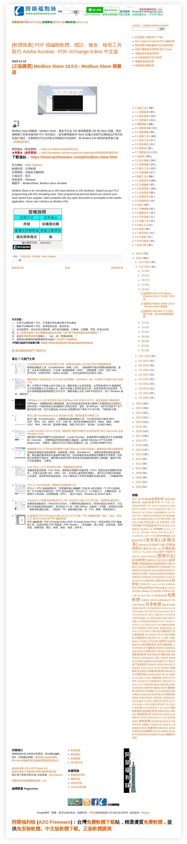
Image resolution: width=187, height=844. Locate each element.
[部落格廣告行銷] (162, 563)
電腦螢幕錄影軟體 (144, 61)
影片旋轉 (149, 635)
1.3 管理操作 (142, 120)
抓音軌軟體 (153, 641)
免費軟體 (153, 822)
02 (143, 345)
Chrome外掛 (139, 505)
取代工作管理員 (167, 615)
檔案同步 (151, 651)
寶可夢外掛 (146, 631)
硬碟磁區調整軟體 (144, 65)
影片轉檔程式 (139, 638)
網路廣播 (148, 684)
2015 (139, 445)
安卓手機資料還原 (148, 625)
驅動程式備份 (158, 734)
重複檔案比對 (144, 714)
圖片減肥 (168, 618)
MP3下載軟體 (143, 515)
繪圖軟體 (148, 688)
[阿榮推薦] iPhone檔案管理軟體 (156, 570)
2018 (139, 431)
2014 (139, 450)
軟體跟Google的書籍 (46, 757)
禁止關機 (139, 678)
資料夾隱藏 (150, 704)
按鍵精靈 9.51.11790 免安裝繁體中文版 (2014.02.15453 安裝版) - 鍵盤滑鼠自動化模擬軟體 (75, 449)
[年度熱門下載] (157, 545)
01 (143, 350)
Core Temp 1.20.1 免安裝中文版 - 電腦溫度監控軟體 (54, 467)
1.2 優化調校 (142, 116)
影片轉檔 (170, 634)
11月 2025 (144, 266)
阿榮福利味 (21, 141)
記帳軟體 (157, 698)
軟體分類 (59, 22)
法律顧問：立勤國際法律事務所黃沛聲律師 (150, 25)
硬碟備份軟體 (156, 671)
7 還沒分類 (25, 256)
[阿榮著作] (145, 584)
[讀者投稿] (162, 560)
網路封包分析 (138, 684)
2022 (139, 413)
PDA (158, 519)
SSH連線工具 (145, 529)
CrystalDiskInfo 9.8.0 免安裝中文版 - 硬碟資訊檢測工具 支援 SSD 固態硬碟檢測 (69, 364)
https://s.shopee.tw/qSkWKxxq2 (59, 149)
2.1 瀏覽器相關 (143, 128)
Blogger (146, 812)
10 (143, 332)
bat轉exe (170, 584)
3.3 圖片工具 (142, 168)
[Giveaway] (163, 535)
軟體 (35, 828)
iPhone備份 (160, 588)
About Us (82, 22)
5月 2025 (144, 379)
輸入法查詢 (165, 708)
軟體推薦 (75, 750)
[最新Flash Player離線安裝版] (145, 552)
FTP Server (151, 506)
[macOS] (137, 540)
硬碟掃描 (168, 671)
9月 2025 (144, 361)
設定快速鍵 (137, 701)
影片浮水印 (159, 635)
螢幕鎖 (135, 698)
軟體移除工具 (141, 707)
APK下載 (136, 499)
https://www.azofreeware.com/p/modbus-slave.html (74, 157)
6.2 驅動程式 (142, 213)
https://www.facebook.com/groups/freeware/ (67, 343)
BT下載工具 (168, 502)
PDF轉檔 (137, 525)
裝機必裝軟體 (145, 698)
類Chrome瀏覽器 (144, 731)
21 (143, 271)
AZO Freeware (55, 822)
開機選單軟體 (169, 714)
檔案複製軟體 (153, 654)
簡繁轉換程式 (155, 681)
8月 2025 (144, 365)
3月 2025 (144, 388)
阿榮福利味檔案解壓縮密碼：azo (29, 780)
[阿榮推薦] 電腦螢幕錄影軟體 (157, 580)
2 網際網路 (141, 124)
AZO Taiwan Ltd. (39, 768)
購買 (107, 828)
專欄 (154, 631)
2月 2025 (144, 393)
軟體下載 (68, 828)
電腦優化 (145, 724)
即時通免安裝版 (165, 608)
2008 (139, 477)
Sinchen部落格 (79, 787)
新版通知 (75, 754)
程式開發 (147, 678)
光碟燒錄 (166, 591)
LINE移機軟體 (159, 512)
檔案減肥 (170, 651)
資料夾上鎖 (167, 701)
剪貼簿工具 (144, 608)
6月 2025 (144, 374)
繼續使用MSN (160, 688)
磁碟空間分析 (162, 674)
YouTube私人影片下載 (143, 536)
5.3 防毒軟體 (142, 201)
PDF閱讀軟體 (149, 525)
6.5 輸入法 (141, 225)
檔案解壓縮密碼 (29, 336)
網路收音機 (158, 684)
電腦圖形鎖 (167, 724)
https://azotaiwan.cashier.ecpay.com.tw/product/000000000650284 (79, 152)
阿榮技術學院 (78, 775)
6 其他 (138, 205)
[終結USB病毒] (148, 556)
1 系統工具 (141, 108)
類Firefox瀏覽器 (160, 731)
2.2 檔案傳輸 (142, 132)
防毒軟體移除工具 (155, 718)
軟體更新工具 (162, 704)
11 (143, 327)
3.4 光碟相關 (142, 172)
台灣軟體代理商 (32, 771)
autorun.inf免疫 (158, 584)
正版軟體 (92, 828)
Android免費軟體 (153, 498)
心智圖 (164, 638)
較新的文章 (18, 268)
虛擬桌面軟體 (147, 694)
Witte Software (33, 164)
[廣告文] (147, 548)
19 (143, 280)
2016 (139, 440)
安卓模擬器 (140, 628)
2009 (139, 473)
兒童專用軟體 (138, 605)
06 (143, 336)
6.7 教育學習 (142, 233)
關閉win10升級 (139, 717)
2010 (139, 468)
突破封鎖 (157, 678)
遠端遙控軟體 (149, 711)
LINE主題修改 (147, 512)
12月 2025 (144, 262)
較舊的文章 (117, 268)
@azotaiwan (55, 775)
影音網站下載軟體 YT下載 (149, 37)
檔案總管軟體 (139, 654)
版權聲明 (41, 760)
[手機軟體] (168, 548)
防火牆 (167, 717)
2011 (139, 463)
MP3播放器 (155, 515)
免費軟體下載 (101, 822)
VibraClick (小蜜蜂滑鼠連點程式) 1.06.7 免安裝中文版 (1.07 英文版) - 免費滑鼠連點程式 (73, 500)
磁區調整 (151, 674)
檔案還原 (165, 654)
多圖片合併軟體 (166, 621)
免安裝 (24, 828)
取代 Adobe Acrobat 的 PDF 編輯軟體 (155, 41)
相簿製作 (165, 668)
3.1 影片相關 (142, 160)
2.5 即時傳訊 (142, 144)
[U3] (173, 536)
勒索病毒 (154, 608)
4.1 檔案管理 (142, 180)
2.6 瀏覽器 (141, 148)
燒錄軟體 (152, 664)
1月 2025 (144, 398)
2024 (139, 403)
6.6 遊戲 (139, 229)
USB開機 (158, 529)
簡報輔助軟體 (143, 681)
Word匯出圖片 (166, 532)
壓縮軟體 (154, 621)
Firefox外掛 (163, 506)
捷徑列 (162, 641)
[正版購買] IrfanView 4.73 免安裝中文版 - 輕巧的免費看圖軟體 (157, 314)
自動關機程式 (150, 691)
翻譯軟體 (139, 691)
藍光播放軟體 (164, 691)
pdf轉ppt (145, 591)
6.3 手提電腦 (142, 217)
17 (143, 284)
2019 (139, 426)
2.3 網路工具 (142, 136)
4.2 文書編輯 (142, 184)
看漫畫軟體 (143, 671)
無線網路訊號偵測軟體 (153, 661)
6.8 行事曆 (141, 237)
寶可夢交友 (77, 762)
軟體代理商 (18, 771)
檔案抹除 (161, 651)
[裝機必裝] (152, 560)
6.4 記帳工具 (142, 221)
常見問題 (36, 22)
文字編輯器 (149, 648)
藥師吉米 (75, 779)
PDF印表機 (137, 522)
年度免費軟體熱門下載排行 (29, 350)
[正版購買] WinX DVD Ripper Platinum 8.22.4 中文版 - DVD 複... (158, 296)
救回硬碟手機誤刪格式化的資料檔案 (154, 45)
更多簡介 (52, 760)
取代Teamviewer (162, 611)
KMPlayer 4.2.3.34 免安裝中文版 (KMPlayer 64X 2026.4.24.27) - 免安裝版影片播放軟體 (73, 400)
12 (143, 322)
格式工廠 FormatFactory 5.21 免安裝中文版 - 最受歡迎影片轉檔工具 (63, 415)
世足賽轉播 (155, 591)
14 (143, 289)
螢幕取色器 (159, 694)
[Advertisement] (67, 30)
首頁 (67, 268)
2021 (139, 417)
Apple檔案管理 (151, 502)
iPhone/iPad (145, 587)
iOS (134, 587)
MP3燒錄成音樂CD (146, 519)
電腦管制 (152, 728)
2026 (139, 253)
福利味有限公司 (20, 768)
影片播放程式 (164, 631)
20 (143, 275)
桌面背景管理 (138, 651)
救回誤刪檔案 (164, 644)
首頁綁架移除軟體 (143, 734)
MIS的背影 (76, 783)
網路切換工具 (169, 681)
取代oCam (143, 615)
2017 (139, 436)
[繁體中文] (166, 556)
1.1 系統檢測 (142, 112)
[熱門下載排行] (167, 552)
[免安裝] (152, 540)
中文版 (52, 828)
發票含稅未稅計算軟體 (151, 668)
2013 (139, 454)
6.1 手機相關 (142, 209)
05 (143, 341)
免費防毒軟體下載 (166, 600)
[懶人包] (157, 548)
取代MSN (149, 611)
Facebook (17, 760)
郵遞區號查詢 (164, 711)
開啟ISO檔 (157, 714)
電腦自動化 (163, 728)
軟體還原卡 (153, 707)
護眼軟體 (157, 701)
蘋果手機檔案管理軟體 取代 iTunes (153, 49)
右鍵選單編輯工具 (140, 618)
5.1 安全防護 (142, 192)
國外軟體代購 (49, 771)
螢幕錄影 (170, 694)
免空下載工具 (147, 595)
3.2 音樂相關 (142, 164)
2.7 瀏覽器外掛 (143, 152)
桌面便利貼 (170, 648)
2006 (139, 487)
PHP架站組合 (163, 525)
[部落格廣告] (146, 563)
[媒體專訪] (143, 545)
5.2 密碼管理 (142, 196)
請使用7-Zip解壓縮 (67, 339)
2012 (139, 459)
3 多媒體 (140, 156)
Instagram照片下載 (161, 509)
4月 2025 (144, 384)
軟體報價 (75, 758)
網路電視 (139, 688)
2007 (139, 482)
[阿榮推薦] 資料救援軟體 (153, 577)
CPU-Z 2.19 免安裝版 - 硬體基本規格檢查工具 (51, 485)
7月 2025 (144, 370)
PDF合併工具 (151, 522)
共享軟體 (36, 256)
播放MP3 (136, 644)
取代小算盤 (154, 615)
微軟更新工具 (154, 638)
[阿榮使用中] (153, 567)
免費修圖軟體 (160, 595)
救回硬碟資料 (149, 644)
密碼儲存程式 (166, 628)
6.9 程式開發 (142, 241)
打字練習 (143, 641)
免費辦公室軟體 (149, 600)
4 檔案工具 (141, 176)
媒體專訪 (29, 760)
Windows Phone (149, 532)
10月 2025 (144, 356)
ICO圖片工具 (145, 509)
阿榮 (91, 812)
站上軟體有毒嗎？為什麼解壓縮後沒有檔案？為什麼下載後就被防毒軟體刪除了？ (59, 332)
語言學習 (147, 701)
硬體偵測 (141, 674)
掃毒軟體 (171, 641)
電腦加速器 (156, 724)
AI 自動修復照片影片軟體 (148, 57)
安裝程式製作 (152, 628)
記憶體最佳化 (168, 698)
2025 (139, 258)
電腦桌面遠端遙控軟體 (147, 53)
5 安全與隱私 (142, 188)
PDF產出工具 (167, 522)
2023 (139, 408)
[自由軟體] (139, 559)
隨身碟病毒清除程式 (160, 721)
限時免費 (144, 721)
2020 (139, 422)
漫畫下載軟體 (161, 658)
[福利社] (136, 556)
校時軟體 (160, 648)
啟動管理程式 (156, 618)
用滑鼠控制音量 (164, 664)
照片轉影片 (170, 661)
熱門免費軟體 (139, 664)
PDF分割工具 (168, 519)
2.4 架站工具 (142, 140)
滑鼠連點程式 (147, 658)
